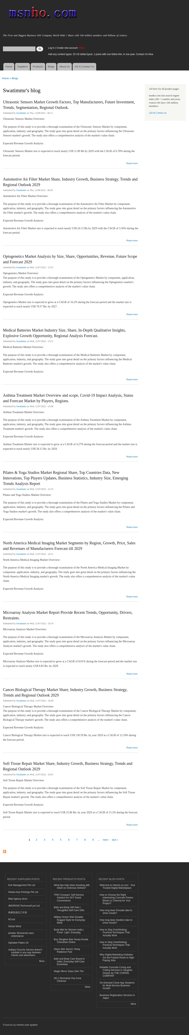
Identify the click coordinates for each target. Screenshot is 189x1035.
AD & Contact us (157, 112)
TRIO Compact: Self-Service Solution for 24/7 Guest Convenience (69, 897)
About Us (64, 66)
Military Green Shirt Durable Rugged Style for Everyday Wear (69, 920)
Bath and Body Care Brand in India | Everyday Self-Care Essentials (69, 961)
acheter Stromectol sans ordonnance (21, 934)
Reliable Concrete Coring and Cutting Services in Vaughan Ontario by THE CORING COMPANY (116, 971)
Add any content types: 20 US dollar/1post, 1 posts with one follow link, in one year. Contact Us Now (100, 54)
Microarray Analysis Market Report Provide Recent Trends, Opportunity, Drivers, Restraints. (68, 615)
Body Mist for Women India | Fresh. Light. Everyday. (69, 931)
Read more (132, 162)
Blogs (51, 66)
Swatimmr (21, 113)
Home (8, 66)
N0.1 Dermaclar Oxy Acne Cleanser (67, 979)
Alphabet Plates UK (18, 942)
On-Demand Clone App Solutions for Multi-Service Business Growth (117, 985)
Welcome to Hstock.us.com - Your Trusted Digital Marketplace (117, 886)
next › (106, 839)
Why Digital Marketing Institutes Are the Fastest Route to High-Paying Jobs (117, 957)
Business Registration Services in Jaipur (117, 996)
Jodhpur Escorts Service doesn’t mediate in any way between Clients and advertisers (25, 952)
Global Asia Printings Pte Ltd (23, 892)
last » (115, 839)
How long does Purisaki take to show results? (116, 911)
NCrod (11, 919)
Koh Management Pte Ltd (21, 885)
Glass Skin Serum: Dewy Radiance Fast (67, 950)
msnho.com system (27, 1025)
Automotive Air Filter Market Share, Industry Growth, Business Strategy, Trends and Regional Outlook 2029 (70, 182)
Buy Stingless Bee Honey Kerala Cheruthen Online (71, 941)
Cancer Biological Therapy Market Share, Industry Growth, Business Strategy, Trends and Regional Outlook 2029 (65, 692)
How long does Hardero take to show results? (116, 921)
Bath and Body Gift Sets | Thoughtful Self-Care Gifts (69, 908)
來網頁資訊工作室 (17, 912)
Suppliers (22, 66)
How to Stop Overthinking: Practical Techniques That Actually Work (115, 932)
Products (38, 66)
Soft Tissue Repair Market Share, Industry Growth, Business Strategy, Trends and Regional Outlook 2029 (67, 766)
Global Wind (14, 926)
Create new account (67, 48)
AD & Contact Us (84, 66)
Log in (51, 48)
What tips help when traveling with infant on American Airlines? (72, 886)
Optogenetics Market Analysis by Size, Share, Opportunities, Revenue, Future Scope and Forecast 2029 (70, 259)
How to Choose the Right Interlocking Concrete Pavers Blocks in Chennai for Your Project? (116, 899)
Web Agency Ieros (17, 898)
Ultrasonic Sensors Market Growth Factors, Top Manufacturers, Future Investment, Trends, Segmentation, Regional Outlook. (69, 105)
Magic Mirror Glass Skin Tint (69, 971)
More (42, 961)
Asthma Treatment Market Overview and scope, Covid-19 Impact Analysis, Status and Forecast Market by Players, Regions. (68, 398)
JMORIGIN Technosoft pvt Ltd (24, 905)
